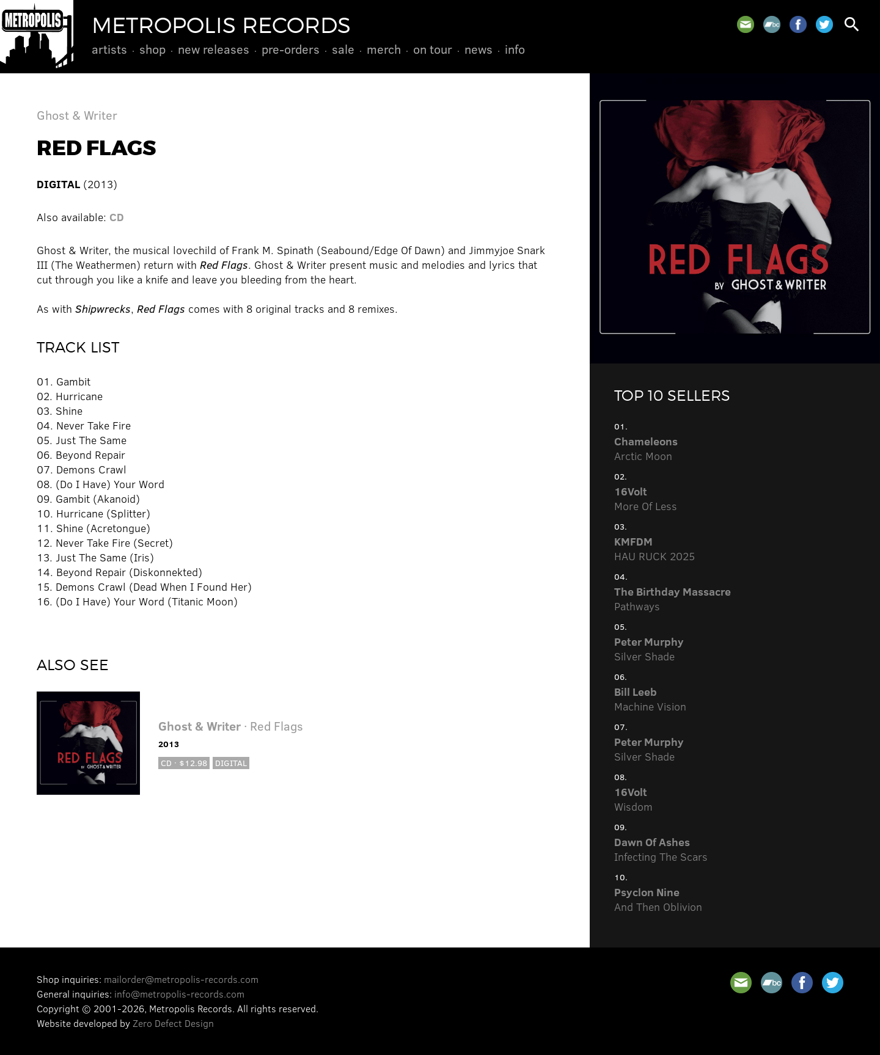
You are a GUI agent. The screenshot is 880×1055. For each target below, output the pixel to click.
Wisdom (633, 799)
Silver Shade (649, 648)
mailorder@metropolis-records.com (181, 979)
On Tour (432, 49)
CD (116, 217)
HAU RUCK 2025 (654, 548)
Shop (152, 49)
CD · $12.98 (184, 762)
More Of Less (645, 498)
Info (515, 49)
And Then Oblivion (658, 899)
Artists (109, 49)
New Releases (213, 49)
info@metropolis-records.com (179, 993)
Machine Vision (650, 699)
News (478, 49)
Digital (231, 762)
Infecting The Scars (661, 849)
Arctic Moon (646, 448)
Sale (343, 49)
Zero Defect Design (173, 1023)
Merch (384, 49)
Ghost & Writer (77, 114)
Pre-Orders (291, 49)
